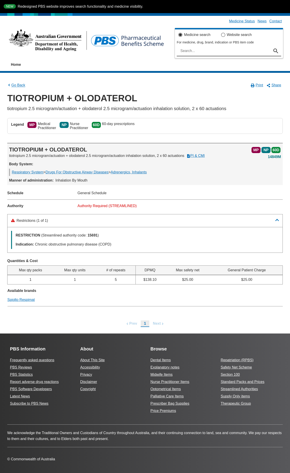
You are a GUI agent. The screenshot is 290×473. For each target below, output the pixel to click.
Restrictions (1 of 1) (29, 220)
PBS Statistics (21, 374)
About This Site (92, 360)
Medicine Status (242, 21)
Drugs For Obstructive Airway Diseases (77, 172)
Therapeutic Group (236, 403)
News (262, 21)
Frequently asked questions (32, 360)
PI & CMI (196, 156)
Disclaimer (88, 382)
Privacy (86, 374)
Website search (239, 35)
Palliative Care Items (167, 396)
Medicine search (197, 35)
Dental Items (160, 360)
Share (274, 85)
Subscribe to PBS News (29, 403)
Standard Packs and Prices (242, 382)
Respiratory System (28, 172)
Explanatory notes (164, 367)
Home (16, 64)
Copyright (88, 389)
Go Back (16, 85)
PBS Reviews (21, 367)
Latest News (20, 396)
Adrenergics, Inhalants (129, 172)
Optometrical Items (165, 389)
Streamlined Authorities (239, 389)
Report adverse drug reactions (34, 382)
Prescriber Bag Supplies (169, 403)
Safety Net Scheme (236, 367)
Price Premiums (163, 411)
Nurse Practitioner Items (169, 382)
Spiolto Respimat (21, 300)
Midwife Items (161, 374)
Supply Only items (235, 396)
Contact (275, 21)
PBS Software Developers (31, 389)
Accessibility (90, 367)
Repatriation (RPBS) (237, 360)
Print (257, 85)
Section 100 (230, 374)
